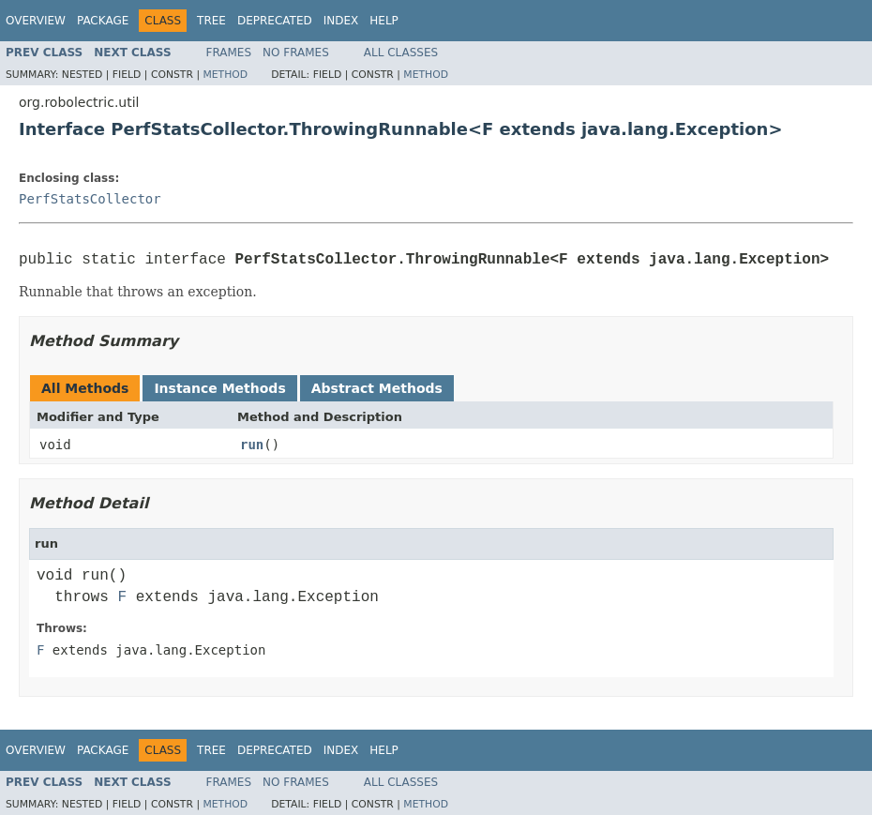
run (251, 444)
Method (225, 74)
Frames (229, 52)
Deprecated (274, 20)
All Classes (401, 52)
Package (102, 20)
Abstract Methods (377, 388)
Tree (211, 20)
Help (383, 20)
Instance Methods (219, 388)
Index (341, 20)
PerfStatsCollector (90, 198)
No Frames (296, 52)
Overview (36, 20)
